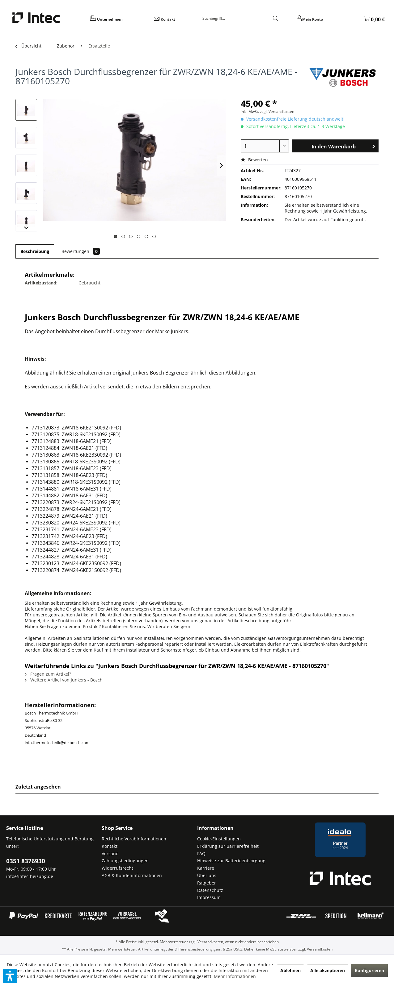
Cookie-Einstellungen (219, 839)
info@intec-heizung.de (29, 876)
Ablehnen (290, 970)
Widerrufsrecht (117, 868)
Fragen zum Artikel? (48, 674)
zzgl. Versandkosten (277, 111)
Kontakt (109, 846)
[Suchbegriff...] (241, 18)
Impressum (209, 897)
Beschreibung (34, 251)
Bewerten (254, 160)
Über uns (206, 875)
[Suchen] (275, 18)
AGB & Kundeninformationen (132, 875)
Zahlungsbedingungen (125, 861)
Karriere (205, 868)
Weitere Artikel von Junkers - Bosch (64, 680)
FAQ (201, 853)
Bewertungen (80, 251)
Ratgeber (206, 883)
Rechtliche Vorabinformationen (134, 839)
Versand (110, 853)
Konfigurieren (369, 970)
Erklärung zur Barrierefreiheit (228, 846)
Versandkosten (210, 941)
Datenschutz (210, 890)
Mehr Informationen (235, 976)
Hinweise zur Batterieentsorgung (231, 861)
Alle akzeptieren (327, 970)
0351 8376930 (25, 861)
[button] (10, 976)
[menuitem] (118, 21)
